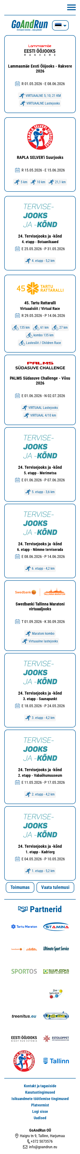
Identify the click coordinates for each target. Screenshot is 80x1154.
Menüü (71, 7)
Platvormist (40, 1105)
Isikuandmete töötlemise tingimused (40, 1098)
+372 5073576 (42, 1141)
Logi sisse (40, 1111)
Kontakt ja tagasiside (40, 1086)
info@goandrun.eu (43, 1147)
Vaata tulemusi (55, 887)
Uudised (40, 1118)
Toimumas (20, 887)
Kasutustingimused (40, 1092)
